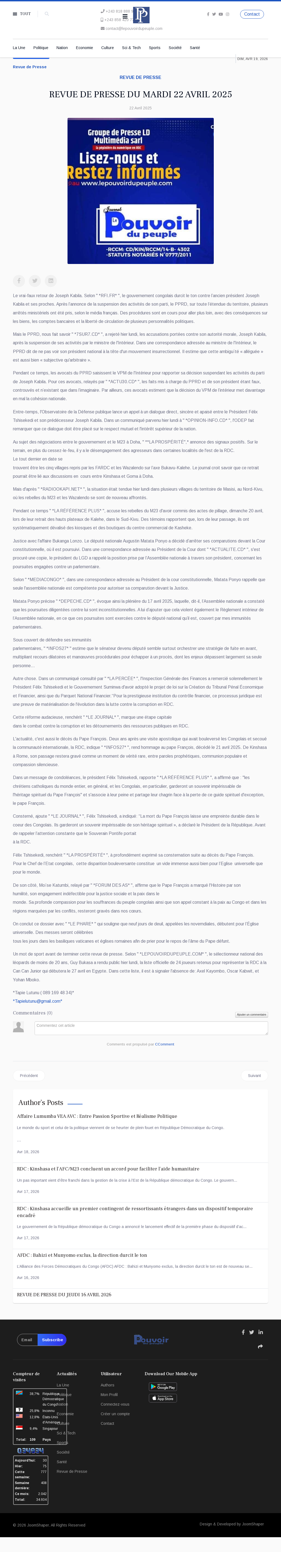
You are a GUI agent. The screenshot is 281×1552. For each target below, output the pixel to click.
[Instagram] (227, 14)
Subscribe (52, 1354)
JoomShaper (38, 1540)
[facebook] (208, 14)
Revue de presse (140, 78)
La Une (19, 48)
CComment (165, 1059)
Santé (195, 48)
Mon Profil (109, 1409)
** (38, 1015)
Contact (252, 14)
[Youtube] (221, 14)
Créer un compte (115, 1428)
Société (175, 48)
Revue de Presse (30, 67)
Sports (155, 48)
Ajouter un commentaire (251, 1028)
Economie (84, 48)
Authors (107, 1400)
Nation (62, 48)
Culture (107, 48)
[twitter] (214, 14)
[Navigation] (125, 16)
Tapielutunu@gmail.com (38, 1015)
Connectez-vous (115, 1419)
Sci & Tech (131, 48)
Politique (40, 48)
